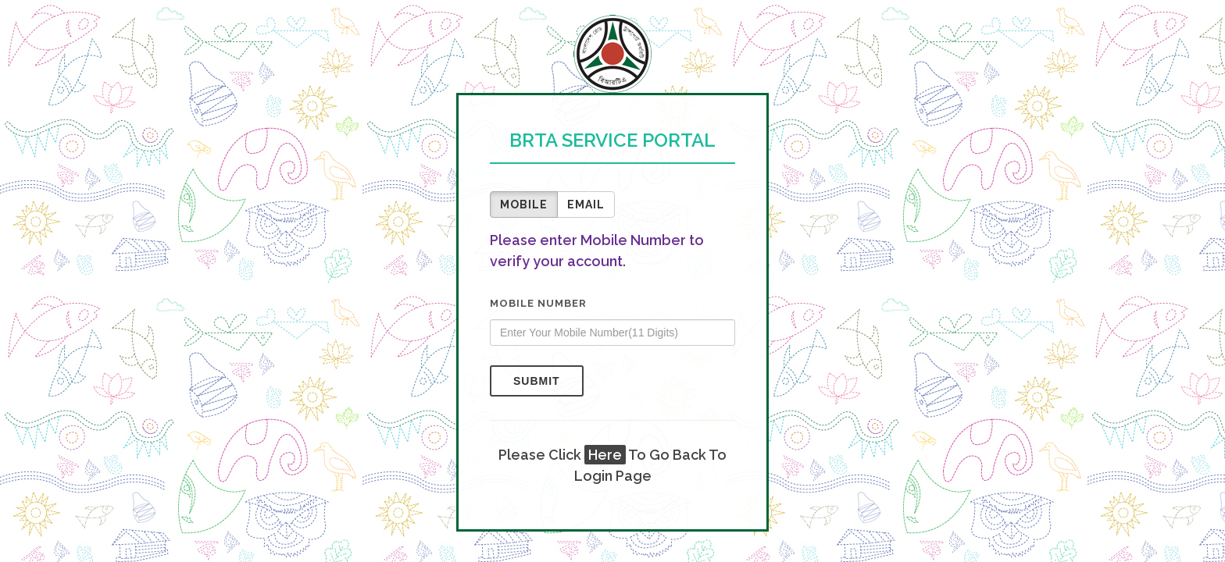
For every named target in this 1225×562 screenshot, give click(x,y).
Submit (536, 381)
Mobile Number (538, 303)
